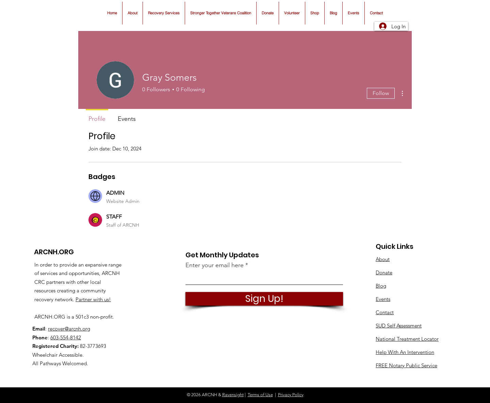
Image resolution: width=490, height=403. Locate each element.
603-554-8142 (65, 337)
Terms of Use (260, 394)
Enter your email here (214, 265)
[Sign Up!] (264, 299)
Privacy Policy (291, 394)
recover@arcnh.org (69, 328)
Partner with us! (93, 299)
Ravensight (233, 394)
